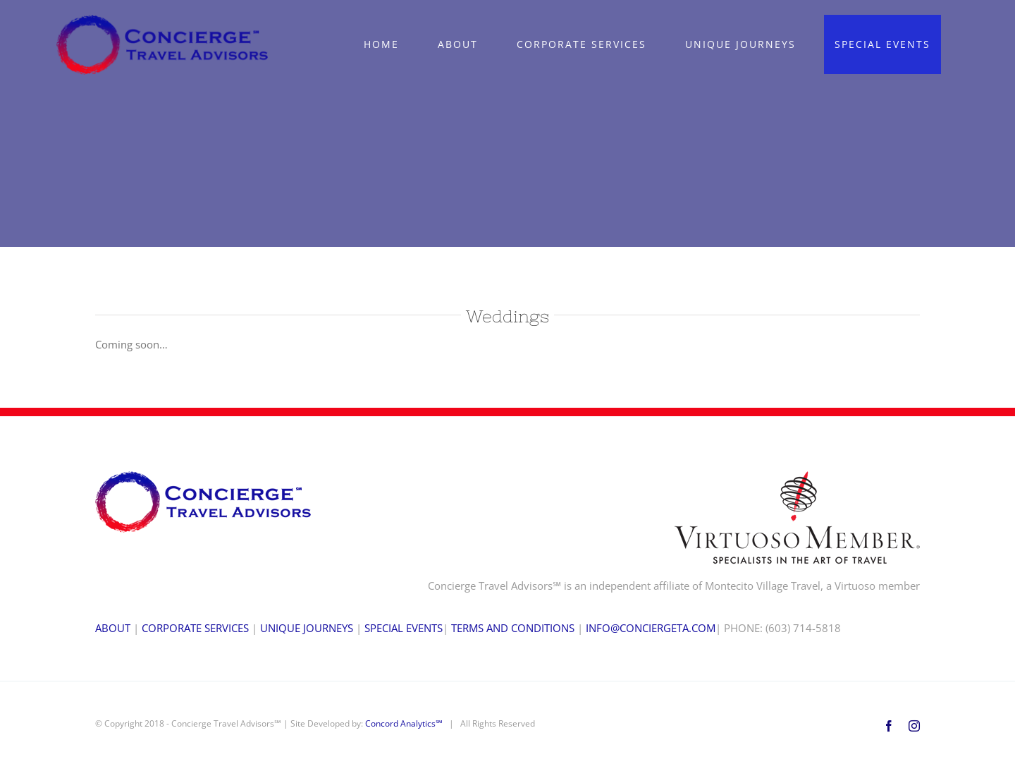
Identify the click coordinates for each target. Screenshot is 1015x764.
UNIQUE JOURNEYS (306, 628)
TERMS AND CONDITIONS (512, 628)
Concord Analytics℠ (404, 723)
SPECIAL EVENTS (403, 628)
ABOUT (112, 628)
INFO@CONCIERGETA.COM (650, 628)
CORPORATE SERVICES (195, 628)
